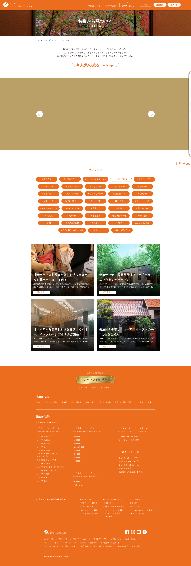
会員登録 (160, 5)
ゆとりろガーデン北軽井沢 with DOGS (47, 455)
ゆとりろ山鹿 (42, 477)
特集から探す (63, 539)
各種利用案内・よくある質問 (129, 546)
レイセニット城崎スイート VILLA (114, 514)
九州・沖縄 (139, 402)
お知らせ (86, 539)
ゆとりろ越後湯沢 (44, 443)
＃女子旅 (72, 216)
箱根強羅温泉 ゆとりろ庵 (47, 460)
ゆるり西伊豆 (124, 468)
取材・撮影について (133, 539)
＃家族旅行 (95, 216)
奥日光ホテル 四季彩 (89, 503)
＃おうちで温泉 (72, 186)
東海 (99, 402)
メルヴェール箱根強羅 (90, 514)
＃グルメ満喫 (72, 194)
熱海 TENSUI (79, 485)
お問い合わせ (116, 539)
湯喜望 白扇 (134, 507)
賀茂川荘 (133, 503)
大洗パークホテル (88, 507)
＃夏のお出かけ (142, 208)
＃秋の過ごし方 (72, 223)
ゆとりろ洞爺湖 (43, 436)
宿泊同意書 (105, 543)
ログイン (174, 5)
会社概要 (83, 543)
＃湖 (49, 223)
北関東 (55, 402)
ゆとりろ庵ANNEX (44, 463)
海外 (149, 402)
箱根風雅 (77, 443)
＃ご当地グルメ (119, 194)
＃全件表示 (47, 179)
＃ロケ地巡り (119, 201)
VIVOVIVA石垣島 (137, 514)
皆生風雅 (77, 454)
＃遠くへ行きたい (122, 230)
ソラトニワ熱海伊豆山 (113, 507)
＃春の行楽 (142, 216)
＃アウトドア (144, 179)
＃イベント (49, 186)
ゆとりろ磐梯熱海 (44, 440)
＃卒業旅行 (95, 208)
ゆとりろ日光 (42, 447)
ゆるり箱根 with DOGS (128, 461)
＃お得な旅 (142, 186)
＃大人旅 (49, 216)
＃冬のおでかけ (72, 208)
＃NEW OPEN (121, 179)
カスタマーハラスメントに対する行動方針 (60, 546)
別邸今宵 (107, 503)
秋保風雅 (77, 440)
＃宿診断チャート (119, 216)
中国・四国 (127, 402)
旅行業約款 (110, 546)
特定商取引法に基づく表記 (91, 546)
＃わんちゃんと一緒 (48, 208)
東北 (46, 402)
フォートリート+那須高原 (129, 436)
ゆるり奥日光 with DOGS (128, 458)
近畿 (116, 402)
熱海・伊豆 (90, 402)
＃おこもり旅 (119, 186)
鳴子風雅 (77, 436)
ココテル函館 (86, 499)
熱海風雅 (77, 450)
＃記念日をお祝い (142, 223)
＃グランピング (49, 194)
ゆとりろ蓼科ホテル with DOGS (49, 467)
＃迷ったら (98, 230)
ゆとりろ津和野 (43, 474)
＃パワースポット (72, 201)
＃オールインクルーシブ (95, 179)
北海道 (38, 402)
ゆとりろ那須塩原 (44, 450)
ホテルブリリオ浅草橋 (90, 510)
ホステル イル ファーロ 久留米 (142, 510)
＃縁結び (95, 223)
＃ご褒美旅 (142, 194)
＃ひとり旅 (95, 201)
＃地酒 (119, 208)
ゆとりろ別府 (42, 481)
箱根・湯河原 (76, 402)
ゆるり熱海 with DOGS (128, 465)
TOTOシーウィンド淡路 (113, 510)
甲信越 (108, 402)
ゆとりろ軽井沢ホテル (45, 470)
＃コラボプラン (70, 179)
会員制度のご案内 (101, 539)
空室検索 (76, 539)
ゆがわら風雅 (79, 447)
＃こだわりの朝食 (95, 194)
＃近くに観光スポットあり (72, 230)
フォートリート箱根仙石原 (129, 440)
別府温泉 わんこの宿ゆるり (129, 472)
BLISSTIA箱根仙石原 (112, 499)
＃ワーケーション (142, 201)
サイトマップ (70, 543)
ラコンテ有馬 (135, 499)
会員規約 (116, 543)
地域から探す (49, 539)
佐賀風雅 (77, 461)
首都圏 (64, 402)
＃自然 (119, 223)
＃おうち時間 (95, 186)
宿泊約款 (93, 543)
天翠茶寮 (77, 481)
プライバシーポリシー (53, 543)
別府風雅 (77, 458)
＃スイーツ (49, 201)
